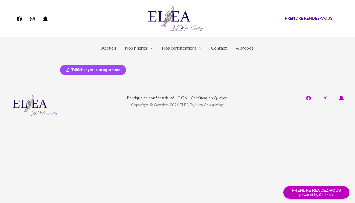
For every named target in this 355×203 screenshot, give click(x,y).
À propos (245, 47)
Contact (219, 47)
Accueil (108, 47)
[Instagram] (32, 18)
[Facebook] (19, 18)
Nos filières (139, 48)
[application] (150, 48)
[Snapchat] (45, 18)
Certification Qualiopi (209, 97)
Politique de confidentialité (150, 97)
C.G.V (183, 97)
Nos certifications (182, 48)
